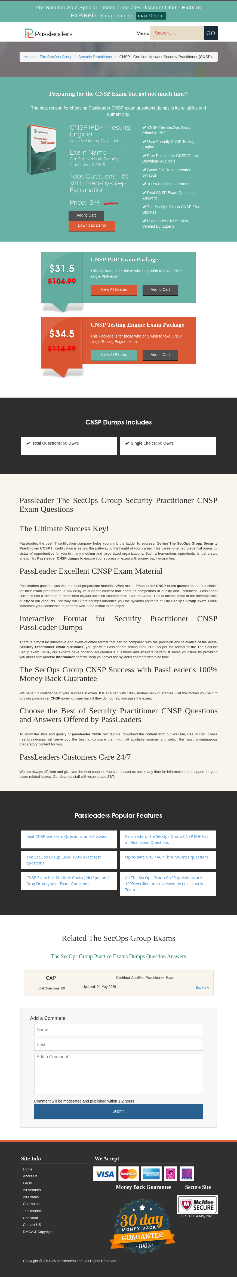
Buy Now (202, 987)
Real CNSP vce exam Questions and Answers (66, 836)
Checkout (30, 1218)
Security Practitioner (95, 57)
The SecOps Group (56, 57)
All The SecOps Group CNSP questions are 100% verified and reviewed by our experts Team (164, 883)
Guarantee (31, 1204)
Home (29, 57)
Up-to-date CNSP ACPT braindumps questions (167, 857)
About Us (30, 1176)
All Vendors (32, 1190)
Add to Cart (86, 215)
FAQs (27, 1183)
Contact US (32, 1225)
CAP (51, 978)
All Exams (31, 1197)
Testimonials (33, 1211)
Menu (143, 33)
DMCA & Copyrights (39, 1232)
